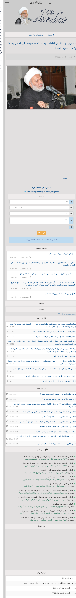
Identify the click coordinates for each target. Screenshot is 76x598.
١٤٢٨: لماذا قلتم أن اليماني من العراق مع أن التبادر (45, 520)
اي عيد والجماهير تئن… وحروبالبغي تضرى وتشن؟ (55, 394)
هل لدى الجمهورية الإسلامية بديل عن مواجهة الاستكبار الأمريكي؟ (40, 493)
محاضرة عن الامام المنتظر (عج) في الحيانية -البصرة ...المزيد (50, 331)
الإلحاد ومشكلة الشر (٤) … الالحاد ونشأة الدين (56, 416)
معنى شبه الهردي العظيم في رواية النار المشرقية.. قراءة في (41, 500)
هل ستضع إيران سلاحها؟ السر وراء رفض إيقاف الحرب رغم (42, 473)
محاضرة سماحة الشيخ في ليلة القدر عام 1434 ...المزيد (52, 336)
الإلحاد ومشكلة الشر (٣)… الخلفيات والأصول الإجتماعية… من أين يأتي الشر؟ (44, 421)
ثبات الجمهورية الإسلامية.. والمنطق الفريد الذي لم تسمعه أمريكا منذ (38, 506)
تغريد (61, 178)
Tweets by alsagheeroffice (64, 314)
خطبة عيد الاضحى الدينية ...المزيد (60, 356)
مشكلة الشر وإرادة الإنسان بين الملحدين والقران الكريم (52, 431)
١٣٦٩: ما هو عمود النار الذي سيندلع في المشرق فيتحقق (43, 459)
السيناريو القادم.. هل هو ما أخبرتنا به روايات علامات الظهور (41, 479)
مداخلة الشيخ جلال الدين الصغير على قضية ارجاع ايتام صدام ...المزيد (47, 376)
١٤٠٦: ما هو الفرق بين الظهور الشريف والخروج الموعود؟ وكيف (40, 513)
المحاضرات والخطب (33, 35)
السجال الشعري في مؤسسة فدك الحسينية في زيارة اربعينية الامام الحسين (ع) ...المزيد (40, 369)
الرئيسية (48, 35)
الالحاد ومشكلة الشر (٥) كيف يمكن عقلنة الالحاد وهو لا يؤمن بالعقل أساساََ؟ (45, 412)
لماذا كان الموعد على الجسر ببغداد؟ (58, 254)
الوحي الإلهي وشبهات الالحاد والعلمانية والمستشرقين (53, 444)
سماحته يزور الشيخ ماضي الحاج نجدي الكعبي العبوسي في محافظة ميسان (44, 274)
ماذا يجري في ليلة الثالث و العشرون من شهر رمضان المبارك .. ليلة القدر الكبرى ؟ (42, 436)
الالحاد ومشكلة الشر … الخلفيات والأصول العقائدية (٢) (53, 426)
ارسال (38, 233)
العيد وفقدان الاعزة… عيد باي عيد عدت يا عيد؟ (55, 399)
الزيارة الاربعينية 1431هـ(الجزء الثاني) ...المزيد (56, 381)
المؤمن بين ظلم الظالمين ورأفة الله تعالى (56, 294)
